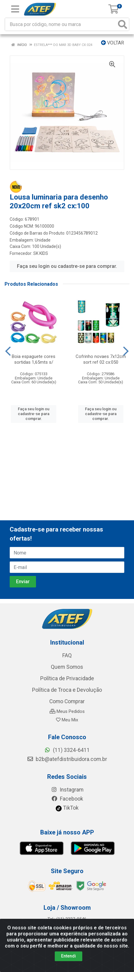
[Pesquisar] (122, 24)
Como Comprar (67, 701)
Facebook (67, 799)
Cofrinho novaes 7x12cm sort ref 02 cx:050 (101, 359)
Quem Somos (67, 667)
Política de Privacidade (67, 678)
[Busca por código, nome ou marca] (60, 24)
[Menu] (15, 9)
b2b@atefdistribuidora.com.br (67, 759)
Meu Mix (67, 720)
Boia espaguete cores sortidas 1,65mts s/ (33, 359)
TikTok (67, 808)
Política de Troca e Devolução (67, 690)
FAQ (67, 655)
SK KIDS (40, 253)
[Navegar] (8, 351)
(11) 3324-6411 (67, 750)
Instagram (67, 790)
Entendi (68, 956)
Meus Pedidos (67, 711)
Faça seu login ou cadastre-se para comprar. (67, 266)
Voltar (112, 43)
